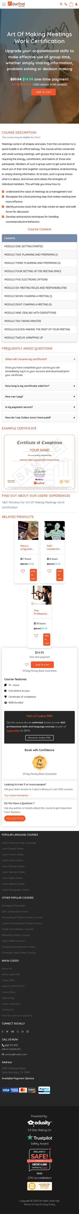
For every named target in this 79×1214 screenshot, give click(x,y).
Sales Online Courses (13, 940)
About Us (7, 968)
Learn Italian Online (12, 878)
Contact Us (8, 1009)
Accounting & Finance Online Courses (22, 917)
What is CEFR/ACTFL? (13, 986)
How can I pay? (14, 396)
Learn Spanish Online (13, 883)
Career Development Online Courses (22, 923)
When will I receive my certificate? (26, 359)
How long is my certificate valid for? (27, 385)
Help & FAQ (8, 997)
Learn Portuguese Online (15, 889)
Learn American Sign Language (19, 842)
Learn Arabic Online (12, 860)
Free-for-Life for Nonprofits (17, 1015)
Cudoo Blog (8, 992)
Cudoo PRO (13, 730)
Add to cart (33, 575)
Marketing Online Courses (16, 935)
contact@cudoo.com (14, 1054)
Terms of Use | (32, 1204)
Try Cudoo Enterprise (16, 795)
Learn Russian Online (13, 866)
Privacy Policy (47, 1204)
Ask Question (14, 818)
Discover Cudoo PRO (39, 737)
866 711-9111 (10, 1045)
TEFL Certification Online (15, 911)
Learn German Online (13, 872)
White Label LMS (11, 974)
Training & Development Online (18, 946)
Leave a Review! (11, 1003)
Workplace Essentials (13, 905)
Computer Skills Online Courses (19, 952)
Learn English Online (13, 848)
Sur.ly (44, 1167)
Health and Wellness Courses (18, 929)
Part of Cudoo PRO (40, 716)
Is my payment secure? (19, 407)
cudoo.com (39, 1161)
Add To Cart (43, 92)
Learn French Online (12, 854)
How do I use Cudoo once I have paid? (28, 417)
